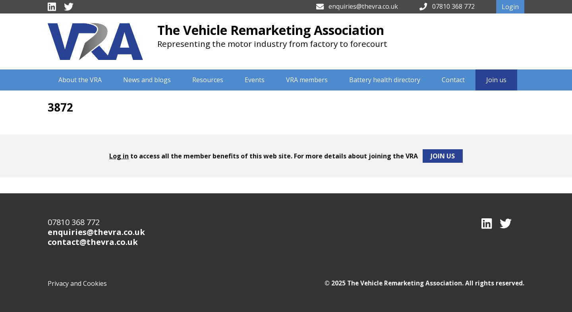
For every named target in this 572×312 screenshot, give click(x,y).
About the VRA (80, 79)
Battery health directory (384, 79)
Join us (496, 79)
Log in (119, 156)
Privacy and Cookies (77, 283)
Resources (207, 79)
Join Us (443, 156)
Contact (453, 79)
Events (255, 79)
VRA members (307, 79)
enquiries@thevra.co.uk (363, 6)
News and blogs (147, 79)
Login (510, 6)
